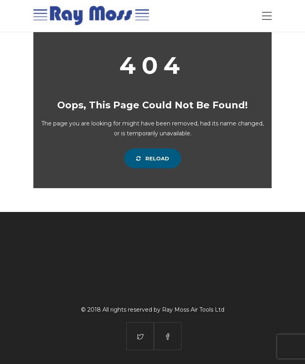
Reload (152, 158)
